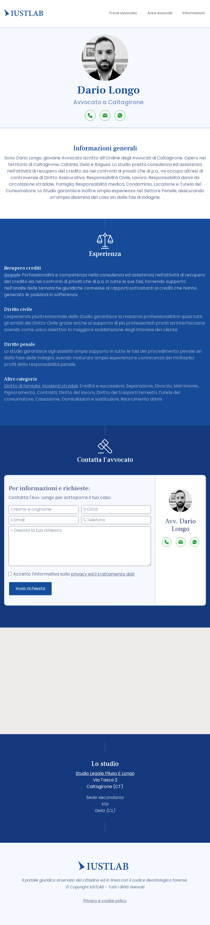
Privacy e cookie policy (105, 900)
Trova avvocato (123, 13)
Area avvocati (159, 13)
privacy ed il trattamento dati (103, 574)
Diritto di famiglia (22, 386)
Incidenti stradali (60, 386)
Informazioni (194, 13)
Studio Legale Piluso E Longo (105, 773)
